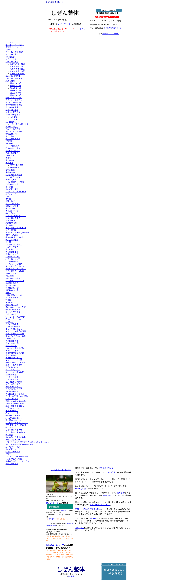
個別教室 (51, 519)
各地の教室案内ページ (112, 28)
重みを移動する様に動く (100, 505)
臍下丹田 (112, 472)
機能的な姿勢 (80, 489)
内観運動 (107, 495)
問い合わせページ (55, 545)
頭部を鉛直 (79, 528)
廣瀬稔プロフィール (110, 34)
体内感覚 (120, 493)
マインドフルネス (69, 24)
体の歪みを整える (106, 468)
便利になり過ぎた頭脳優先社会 (88, 509)
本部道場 (71, 576)
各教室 (63, 510)
